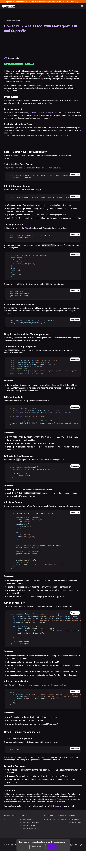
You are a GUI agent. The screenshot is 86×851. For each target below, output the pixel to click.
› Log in (6, 819)
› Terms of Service (75, 822)
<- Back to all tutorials (12, 21)
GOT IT (51, 847)
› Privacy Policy (74, 819)
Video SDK (29, 64)
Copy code (75, 174)
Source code (13, 58)
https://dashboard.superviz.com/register (39, 113)
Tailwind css (29, 228)
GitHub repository (55, 806)
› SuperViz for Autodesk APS (29, 822)
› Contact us (62, 819)
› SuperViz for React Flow (28, 825)
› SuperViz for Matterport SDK (29, 828)
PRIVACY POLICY (37, 847)
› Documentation (49, 819)
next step (48, 103)
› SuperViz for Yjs (25, 819)
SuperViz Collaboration (13, 64)
